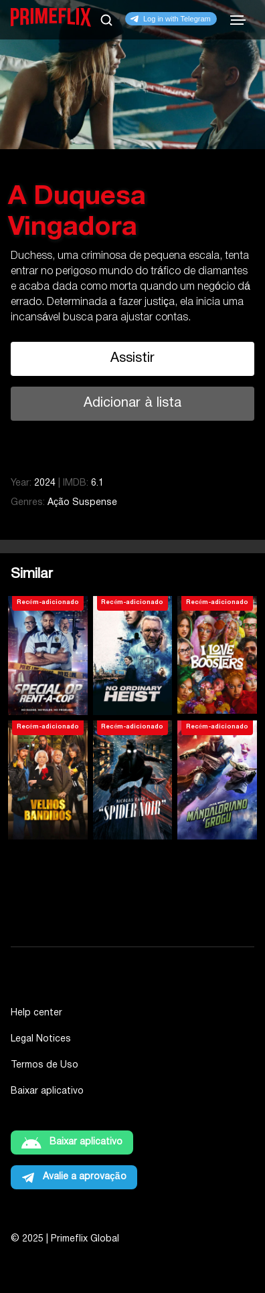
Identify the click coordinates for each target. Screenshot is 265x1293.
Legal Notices (41, 1039)
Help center (36, 1013)
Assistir (132, 359)
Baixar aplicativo (47, 1091)
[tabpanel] (132, 215)
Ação (59, 502)
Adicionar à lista (132, 403)
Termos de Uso (44, 1065)
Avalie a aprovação (84, 1177)
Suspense (94, 502)
